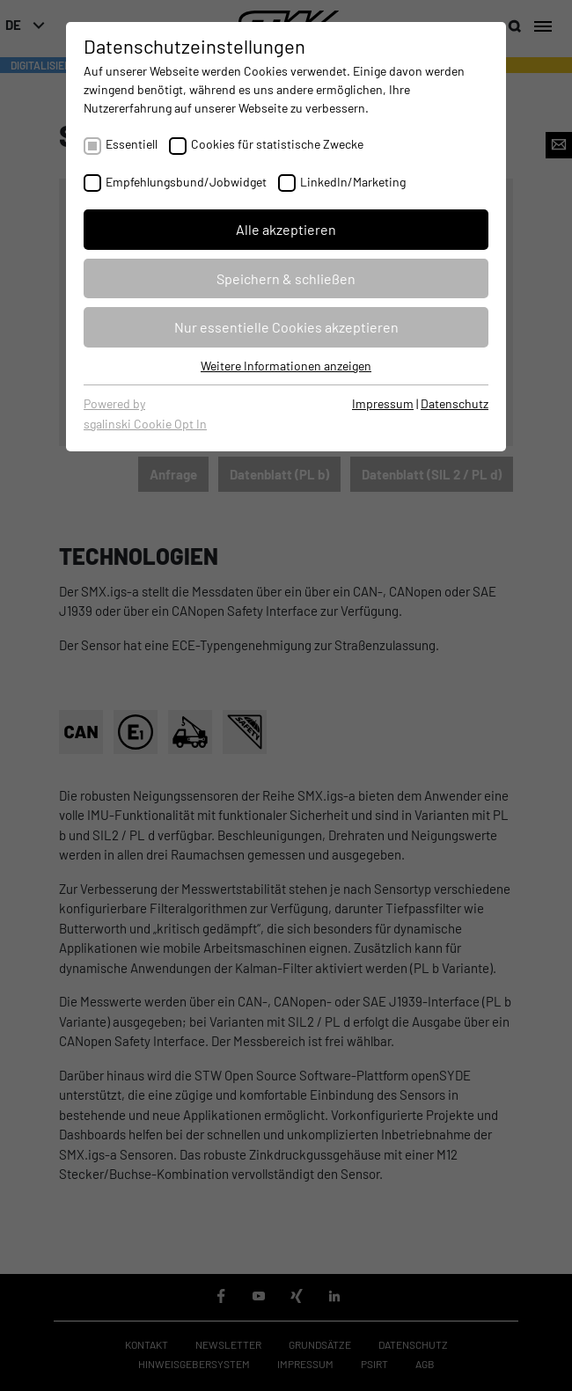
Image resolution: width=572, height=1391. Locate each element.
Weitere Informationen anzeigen (286, 365)
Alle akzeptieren (286, 229)
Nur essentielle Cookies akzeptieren (286, 326)
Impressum (383, 403)
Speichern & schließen (286, 278)
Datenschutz (454, 403)
